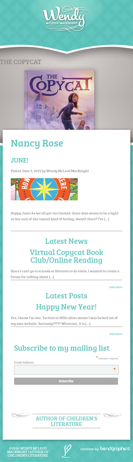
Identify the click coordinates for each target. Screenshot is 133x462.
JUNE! (19, 160)
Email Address (65, 362)
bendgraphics (113, 448)
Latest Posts (66, 295)
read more (115, 287)
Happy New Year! (66, 306)
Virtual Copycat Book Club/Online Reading (66, 255)
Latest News (66, 240)
